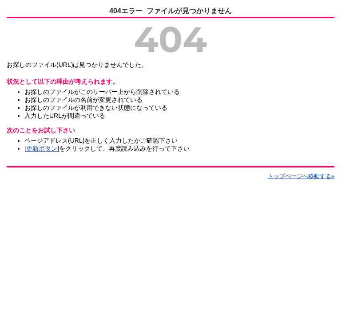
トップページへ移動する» (301, 176)
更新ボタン (41, 148)
